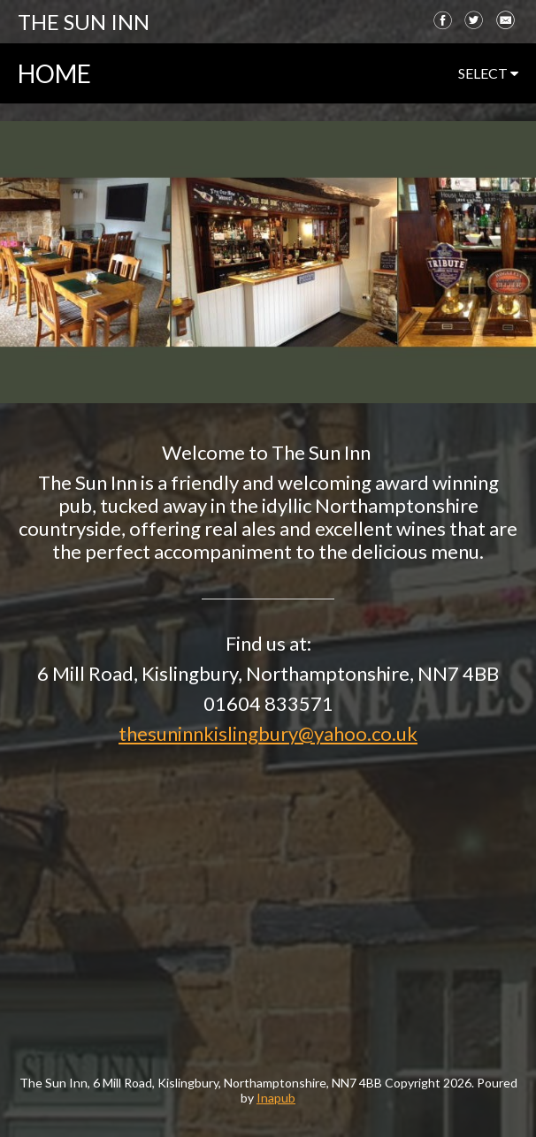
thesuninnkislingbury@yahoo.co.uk (268, 733)
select (488, 73)
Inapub (276, 1097)
